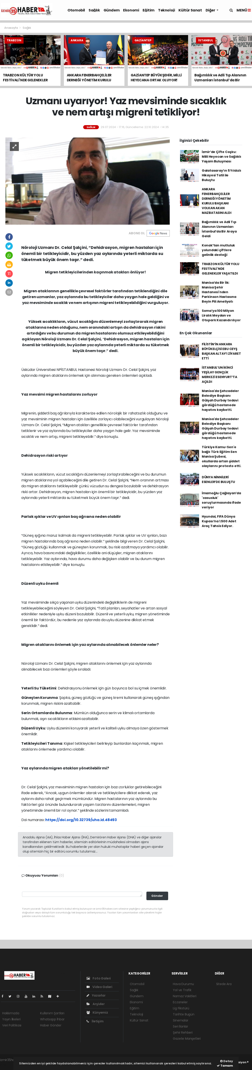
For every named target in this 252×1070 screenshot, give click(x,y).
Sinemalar (180, 1020)
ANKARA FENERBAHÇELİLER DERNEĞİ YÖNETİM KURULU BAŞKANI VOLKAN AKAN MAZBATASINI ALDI (216, 201)
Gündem (112, 10)
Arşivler (96, 1004)
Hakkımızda (10, 1013)
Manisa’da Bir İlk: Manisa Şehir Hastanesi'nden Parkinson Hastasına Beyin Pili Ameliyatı (219, 292)
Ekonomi (131, 10)
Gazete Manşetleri (187, 1038)
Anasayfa (11, 28)
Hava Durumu (183, 984)
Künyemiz (97, 1012)
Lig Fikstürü (181, 1008)
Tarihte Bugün (183, 1014)
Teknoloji (166, 10)
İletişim (95, 1021)
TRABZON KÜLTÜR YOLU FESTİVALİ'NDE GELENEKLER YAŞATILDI (220, 269)
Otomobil (76, 10)
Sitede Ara (224, 984)
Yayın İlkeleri (11, 1019)
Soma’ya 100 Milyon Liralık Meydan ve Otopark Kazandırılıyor (221, 315)
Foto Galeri (99, 978)
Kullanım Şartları (52, 1013)
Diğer (211, 10)
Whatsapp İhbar (52, 1019)
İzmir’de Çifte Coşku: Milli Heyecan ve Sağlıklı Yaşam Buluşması (221, 157)
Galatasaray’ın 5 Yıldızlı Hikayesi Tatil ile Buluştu (221, 175)
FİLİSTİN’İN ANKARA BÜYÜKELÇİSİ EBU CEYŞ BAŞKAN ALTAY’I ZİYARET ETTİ (221, 351)
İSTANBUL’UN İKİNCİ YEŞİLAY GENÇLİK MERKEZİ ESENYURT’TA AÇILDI (219, 374)
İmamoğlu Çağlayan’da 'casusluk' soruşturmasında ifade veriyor (221, 500)
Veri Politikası (11, 1025)
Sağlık (94, 10)
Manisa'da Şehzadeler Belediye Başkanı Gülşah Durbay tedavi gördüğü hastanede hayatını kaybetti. (220, 400)
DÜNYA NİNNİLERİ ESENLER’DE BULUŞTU (218, 479)
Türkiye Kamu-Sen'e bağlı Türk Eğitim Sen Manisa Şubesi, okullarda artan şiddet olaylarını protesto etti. (221, 456)
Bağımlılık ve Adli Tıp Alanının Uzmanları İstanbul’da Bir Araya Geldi (219, 229)
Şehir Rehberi (183, 1032)
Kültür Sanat (190, 10)
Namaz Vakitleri (184, 996)
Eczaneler (180, 1002)
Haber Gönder (50, 1025)
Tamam (225, 1065)
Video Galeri (99, 987)
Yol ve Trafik (182, 990)
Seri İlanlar (180, 1026)
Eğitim (148, 10)
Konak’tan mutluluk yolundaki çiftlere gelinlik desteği (218, 250)
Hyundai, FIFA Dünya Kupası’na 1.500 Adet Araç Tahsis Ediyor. (219, 521)
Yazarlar (96, 995)
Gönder (157, 896)
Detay (226, 1061)
